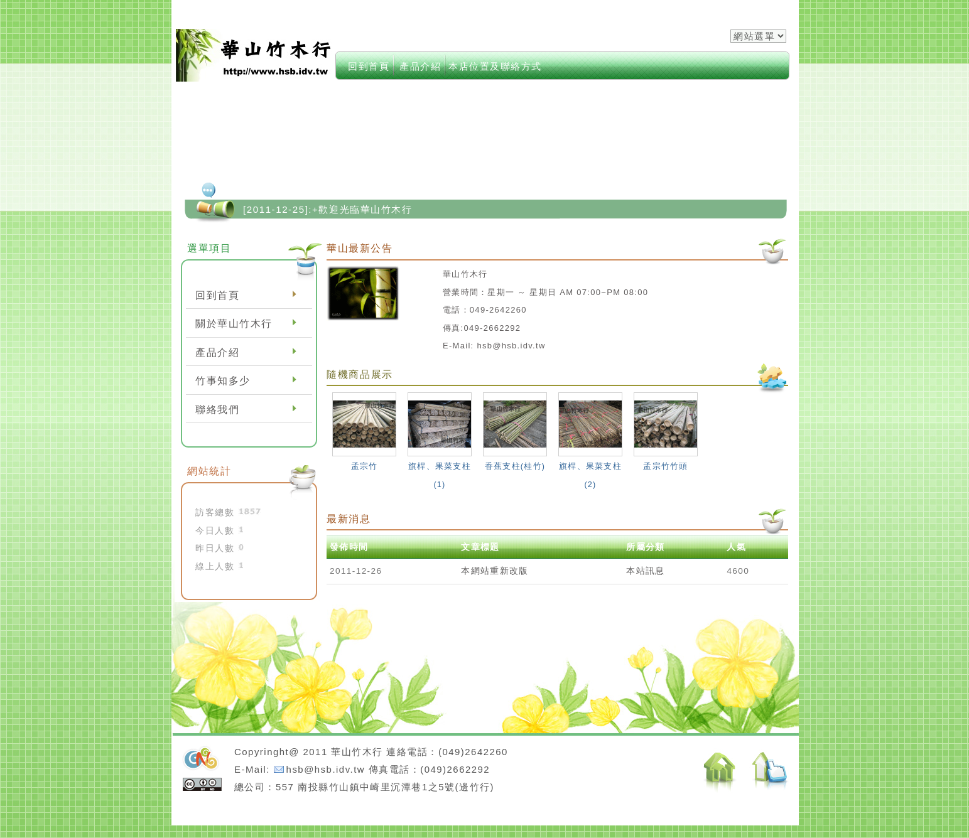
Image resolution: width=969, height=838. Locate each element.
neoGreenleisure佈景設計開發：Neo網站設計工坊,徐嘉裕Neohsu (200, 759)
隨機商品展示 (360, 374)
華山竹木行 (254, 55)
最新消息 (349, 518)
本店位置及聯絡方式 (495, 66)
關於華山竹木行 (234, 323)
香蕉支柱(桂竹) (515, 466)
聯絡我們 (217, 409)
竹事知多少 (223, 380)
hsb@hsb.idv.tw (325, 769)
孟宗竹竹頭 (665, 466)
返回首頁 (720, 772)
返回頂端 (771, 773)
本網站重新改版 (495, 571)
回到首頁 (368, 66)
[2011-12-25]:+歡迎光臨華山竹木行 (327, 209)
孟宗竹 (364, 466)
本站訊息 (645, 571)
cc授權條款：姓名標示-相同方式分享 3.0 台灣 (202, 784)
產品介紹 (420, 66)
